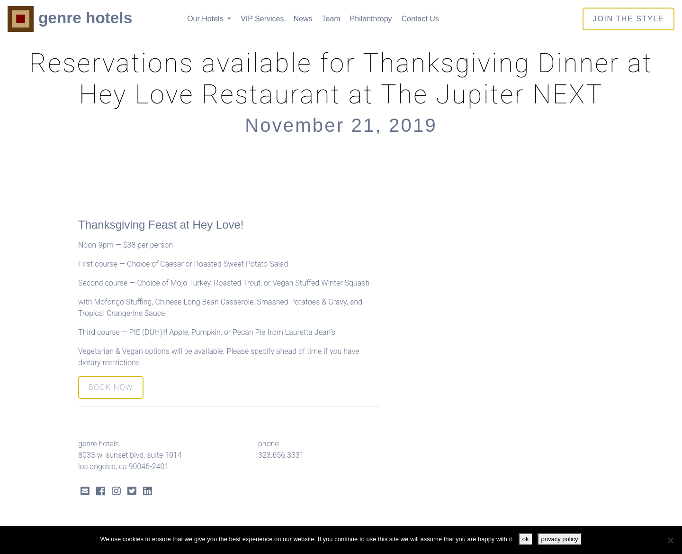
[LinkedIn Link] (147, 492)
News (302, 19)
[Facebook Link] (101, 492)
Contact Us (420, 19)
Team (331, 19)
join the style (628, 19)
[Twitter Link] (132, 492)
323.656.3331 (281, 455)
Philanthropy (371, 19)
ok (525, 539)
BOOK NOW (111, 387)
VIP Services (262, 19)
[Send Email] (85, 492)
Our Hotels (206, 19)
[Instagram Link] (116, 492)
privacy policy (559, 539)
